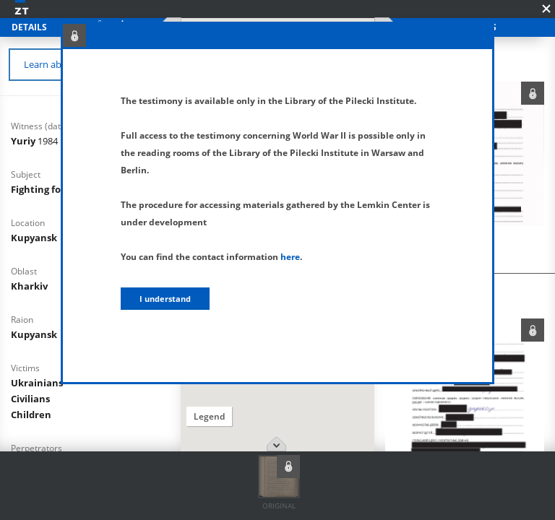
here (290, 257)
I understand (165, 298)
